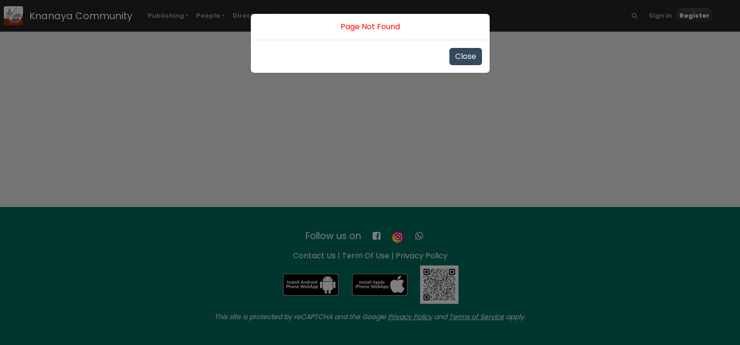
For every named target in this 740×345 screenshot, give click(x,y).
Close (465, 56)
